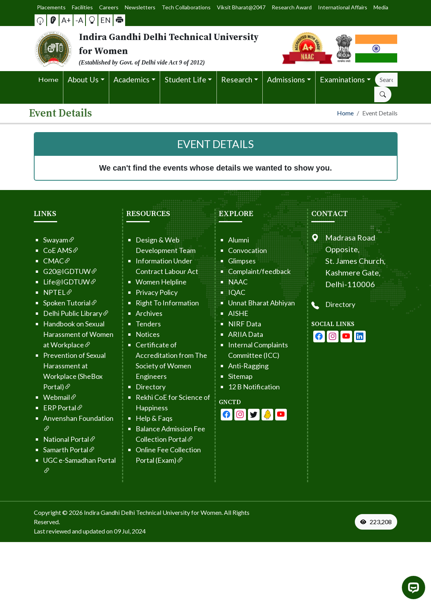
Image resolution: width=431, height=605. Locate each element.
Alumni (223, 239)
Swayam (44, 239)
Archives (133, 313)
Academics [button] (131, 79)
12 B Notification (239, 386)
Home (345, 113)
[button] (50, 20)
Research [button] (236, 79)
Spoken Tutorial (55, 302)
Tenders (133, 323)
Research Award (269, 7)
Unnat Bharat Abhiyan (246, 302)
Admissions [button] (286, 79)
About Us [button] (83, 79)
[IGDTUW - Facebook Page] (211, 414)
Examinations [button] (342, 79)
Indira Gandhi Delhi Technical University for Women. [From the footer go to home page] (153, 512)
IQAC (221, 292)
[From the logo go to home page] (153, 48)
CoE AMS (46, 250)
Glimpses (227, 260)
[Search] (386, 80)
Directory (135, 386)
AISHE (223, 313)
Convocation (232, 250)
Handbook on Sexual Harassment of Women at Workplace (63, 334)
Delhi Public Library (61, 313)
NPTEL (43, 292)
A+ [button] (69, 20)
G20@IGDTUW (55, 271)
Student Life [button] (185, 79)
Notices (132, 334)
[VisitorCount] (377, 522)
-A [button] (79, 20)
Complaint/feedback (244, 271)
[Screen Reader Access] (59, 20)
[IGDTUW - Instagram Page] (347, 336)
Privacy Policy (141, 292)
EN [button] (99, 19)
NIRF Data (229, 323)
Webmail (45, 397)
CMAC (42, 260)
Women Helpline (145, 281)
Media (327, 7)
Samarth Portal (54, 449)
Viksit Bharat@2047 (233, 7)
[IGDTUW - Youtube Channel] (238, 414)
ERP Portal (48, 407)
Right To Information (152, 302)
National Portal (54, 439)
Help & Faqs (138, 418)
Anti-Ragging (233, 365)
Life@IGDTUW (55, 281)
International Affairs (303, 7)
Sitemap (225, 376)
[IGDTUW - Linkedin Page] (252, 414)
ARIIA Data (230, 334)
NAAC (222, 281)
